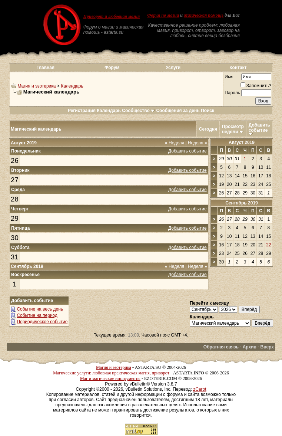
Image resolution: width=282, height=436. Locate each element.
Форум (111, 67)
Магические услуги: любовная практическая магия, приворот (111, 373)
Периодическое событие (42, 321)
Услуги (173, 67)
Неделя (174, 142)
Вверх (267, 347)
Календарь (72, 86)
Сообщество (138, 110)
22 (268, 244)
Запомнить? (255, 85)
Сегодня (208, 129)
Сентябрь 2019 (241, 203)
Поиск (207, 110)
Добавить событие (259, 127)
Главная (45, 67)
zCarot (199, 389)
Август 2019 (242, 142)
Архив (249, 347)
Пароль (232, 92)
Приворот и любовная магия (111, 16)
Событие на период (37, 315)
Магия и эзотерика (36, 86)
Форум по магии (163, 15)
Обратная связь (221, 347)
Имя (229, 76)
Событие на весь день (40, 309)
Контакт (237, 67)
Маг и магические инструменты (110, 378)
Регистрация (82, 110)
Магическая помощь (203, 15)
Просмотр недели (233, 129)
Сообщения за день (177, 110)
